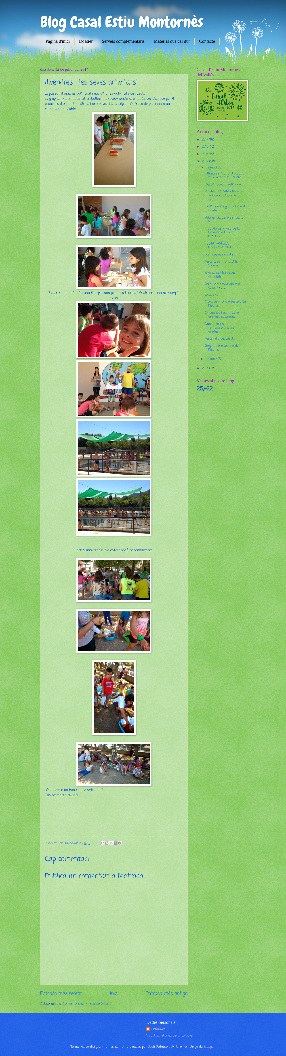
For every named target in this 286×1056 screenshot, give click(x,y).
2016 (206, 146)
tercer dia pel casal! (219, 338)
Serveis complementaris (123, 41)
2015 (206, 154)
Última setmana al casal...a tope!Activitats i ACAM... (224, 175)
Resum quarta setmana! (223, 184)
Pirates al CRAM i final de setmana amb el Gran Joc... (224, 195)
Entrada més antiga (167, 993)
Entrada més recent (61, 993)
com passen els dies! (220, 254)
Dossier (86, 41)
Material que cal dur (172, 41)
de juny (212, 359)
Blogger (209, 1046)
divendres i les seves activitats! (220, 274)
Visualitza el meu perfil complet (169, 1035)
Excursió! (211, 294)
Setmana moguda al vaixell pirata (225, 208)
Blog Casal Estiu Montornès (121, 22)
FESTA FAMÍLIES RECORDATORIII (218, 245)
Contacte (207, 41)
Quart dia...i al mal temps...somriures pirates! (219, 327)
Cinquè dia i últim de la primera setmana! (222, 314)
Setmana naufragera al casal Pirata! (222, 285)
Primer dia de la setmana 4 (224, 219)
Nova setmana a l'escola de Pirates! (225, 303)
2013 (205, 368)
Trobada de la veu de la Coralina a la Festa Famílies (222, 232)
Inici (114, 993)
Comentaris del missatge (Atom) (87, 1003)
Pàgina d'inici (58, 41)
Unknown (158, 1029)
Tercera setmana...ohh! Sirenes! (221, 263)
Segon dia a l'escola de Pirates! (222, 347)
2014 (205, 161)
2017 (205, 139)
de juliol (212, 167)
